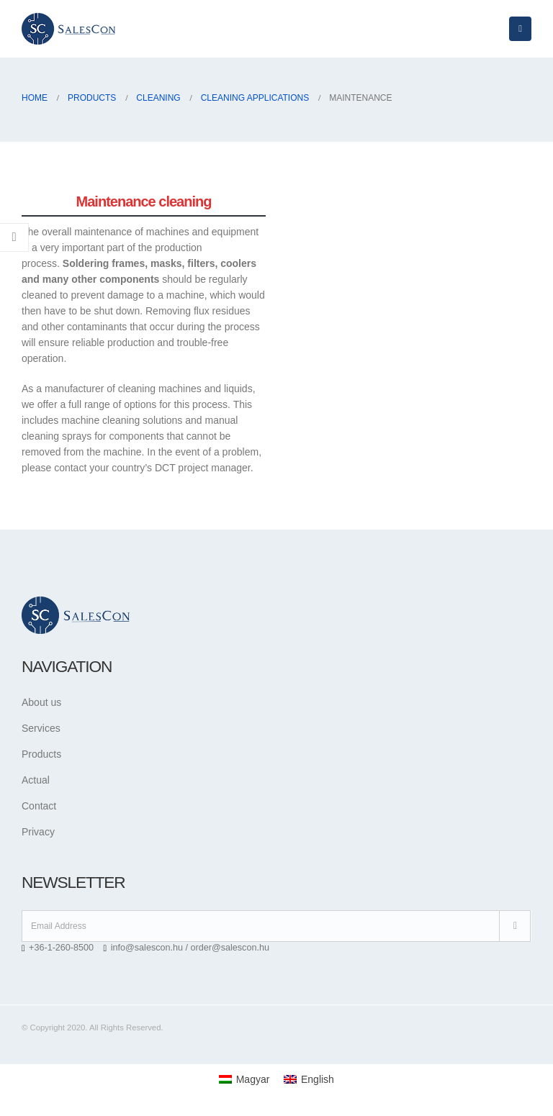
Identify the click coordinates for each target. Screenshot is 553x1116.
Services (41, 728)
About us (41, 702)
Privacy (38, 832)
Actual (36, 780)
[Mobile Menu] (520, 29)
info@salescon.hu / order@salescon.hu (190, 948)
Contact (39, 806)
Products (41, 754)
